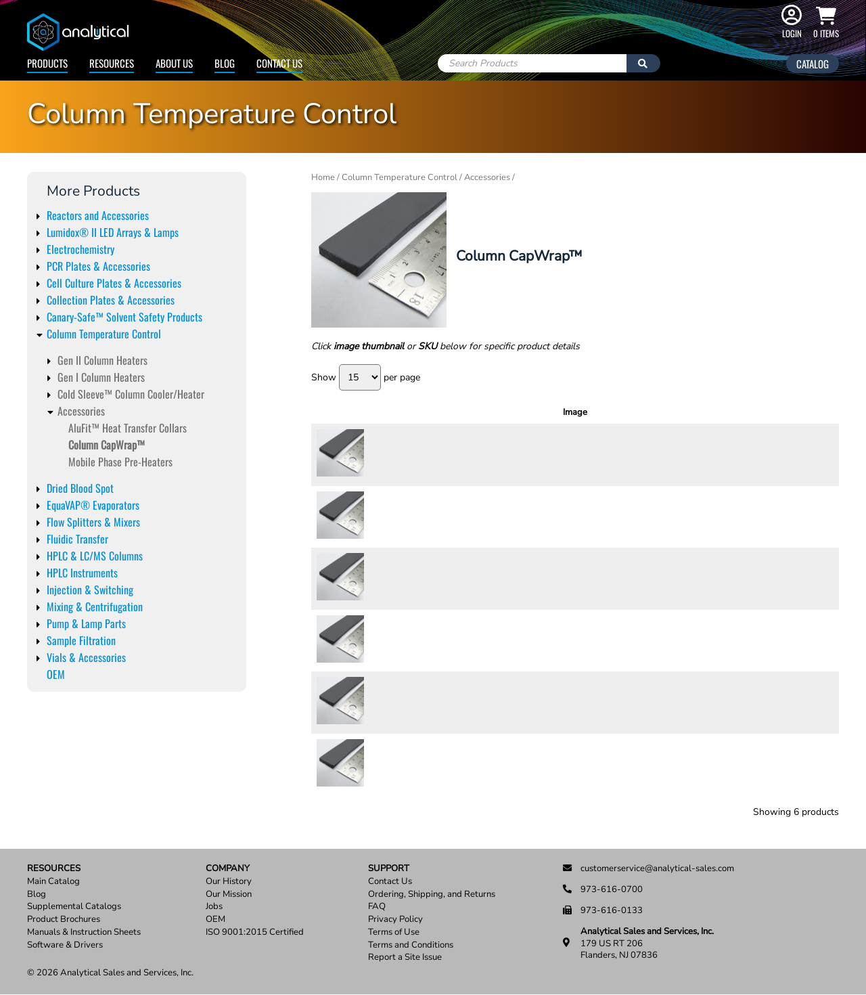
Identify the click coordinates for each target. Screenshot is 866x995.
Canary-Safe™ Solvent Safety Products (124, 317)
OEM (56, 674)
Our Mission (229, 894)
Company (228, 869)
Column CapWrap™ (106, 445)
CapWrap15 (404, 578)
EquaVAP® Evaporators (93, 505)
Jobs (214, 906)
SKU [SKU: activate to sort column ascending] (407, 412)
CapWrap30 (404, 702)
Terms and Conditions (410, 945)
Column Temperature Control (104, 334)
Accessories (81, 411)
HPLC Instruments (82, 573)
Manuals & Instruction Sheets (84, 932)
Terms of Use (393, 932)
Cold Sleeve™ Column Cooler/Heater (131, 394)
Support (388, 869)
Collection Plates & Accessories (111, 300)
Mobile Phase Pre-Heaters (120, 462)
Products (47, 63)
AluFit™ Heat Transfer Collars (127, 428)
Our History (229, 881)
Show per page (365, 377)
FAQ (377, 906)
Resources (111, 63)
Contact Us (279, 63)
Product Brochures (63, 919)
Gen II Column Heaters (102, 360)
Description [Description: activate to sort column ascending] (537, 412)
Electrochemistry (80, 249)
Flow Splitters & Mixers (93, 522)
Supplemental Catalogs (74, 906)
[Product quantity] (753, 455)
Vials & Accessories (86, 657)
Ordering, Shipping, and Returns (431, 894)
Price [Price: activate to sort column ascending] (692, 412)
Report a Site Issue (405, 957)
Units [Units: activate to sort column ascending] (650, 412)
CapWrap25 (404, 640)
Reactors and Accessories (98, 215)
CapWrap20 (404, 454)
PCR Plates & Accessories (98, 266)
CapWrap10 (404, 516)
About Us (174, 63)
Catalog (812, 63)
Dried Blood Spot (80, 488)
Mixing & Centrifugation (95, 606)
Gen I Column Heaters (101, 377)
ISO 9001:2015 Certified (255, 932)
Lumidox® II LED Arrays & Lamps (113, 232)
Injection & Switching (90, 589)
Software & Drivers (65, 945)
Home (323, 177)
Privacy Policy (395, 919)
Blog (224, 63)
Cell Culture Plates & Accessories (114, 283)
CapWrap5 (402, 764)
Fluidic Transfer (77, 539)
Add (803, 454)
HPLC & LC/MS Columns (95, 556)
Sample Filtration (81, 640)
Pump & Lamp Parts (86, 623)
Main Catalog (53, 881)
